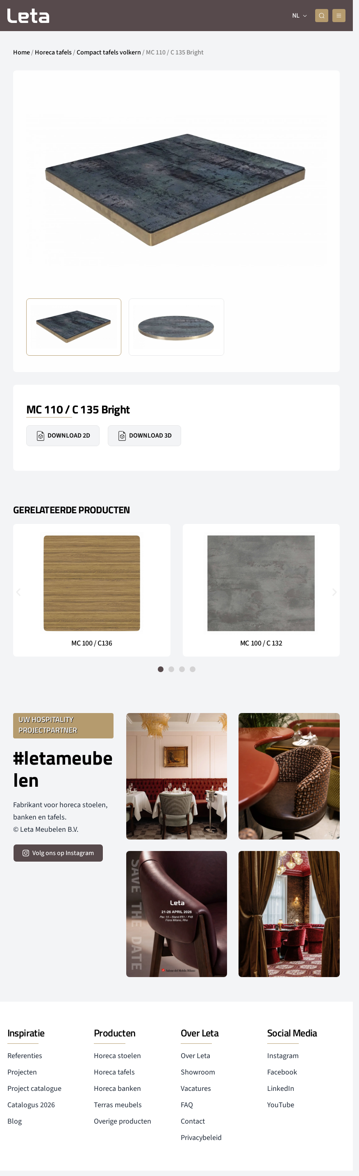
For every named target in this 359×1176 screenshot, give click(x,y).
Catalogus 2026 (31, 1105)
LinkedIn (280, 1088)
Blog (14, 1121)
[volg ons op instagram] (58, 853)
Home (21, 52)
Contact (193, 1121)
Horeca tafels (53, 52)
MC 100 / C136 (91, 643)
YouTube (280, 1105)
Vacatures (196, 1088)
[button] (18, 592)
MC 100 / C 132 (261, 643)
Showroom (198, 1072)
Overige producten (122, 1121)
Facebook (282, 1072)
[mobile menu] (339, 15)
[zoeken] (321, 15)
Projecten (22, 1072)
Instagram (283, 1056)
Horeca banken (117, 1088)
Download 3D (144, 436)
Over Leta (195, 1056)
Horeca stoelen (117, 1056)
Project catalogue (34, 1088)
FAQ (187, 1105)
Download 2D (63, 436)
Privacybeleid (201, 1138)
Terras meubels (118, 1105)
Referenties (24, 1056)
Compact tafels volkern (109, 52)
